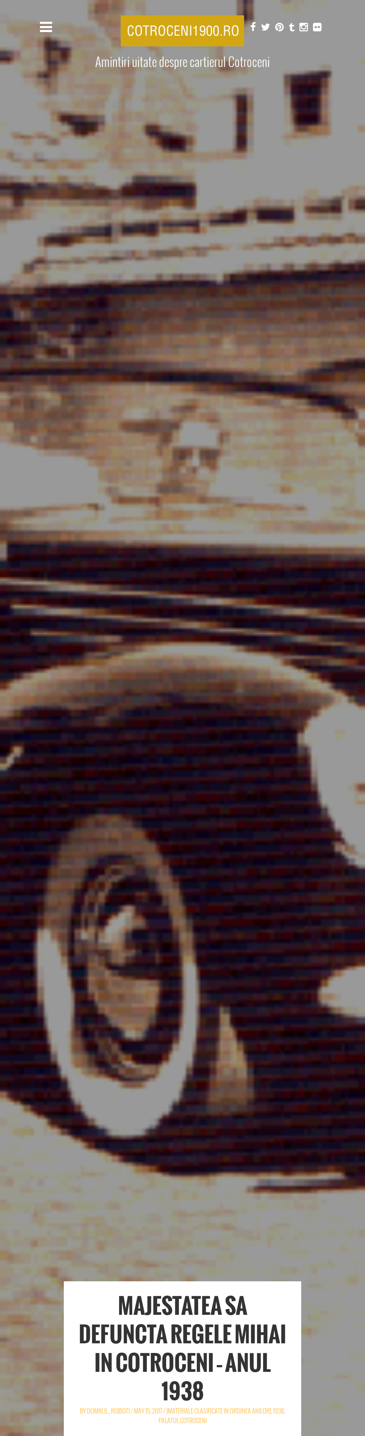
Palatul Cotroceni (183, 1420)
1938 (278, 1410)
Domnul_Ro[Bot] (108, 1410)
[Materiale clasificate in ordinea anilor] (218, 1410)
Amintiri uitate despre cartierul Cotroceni (182, 62)
